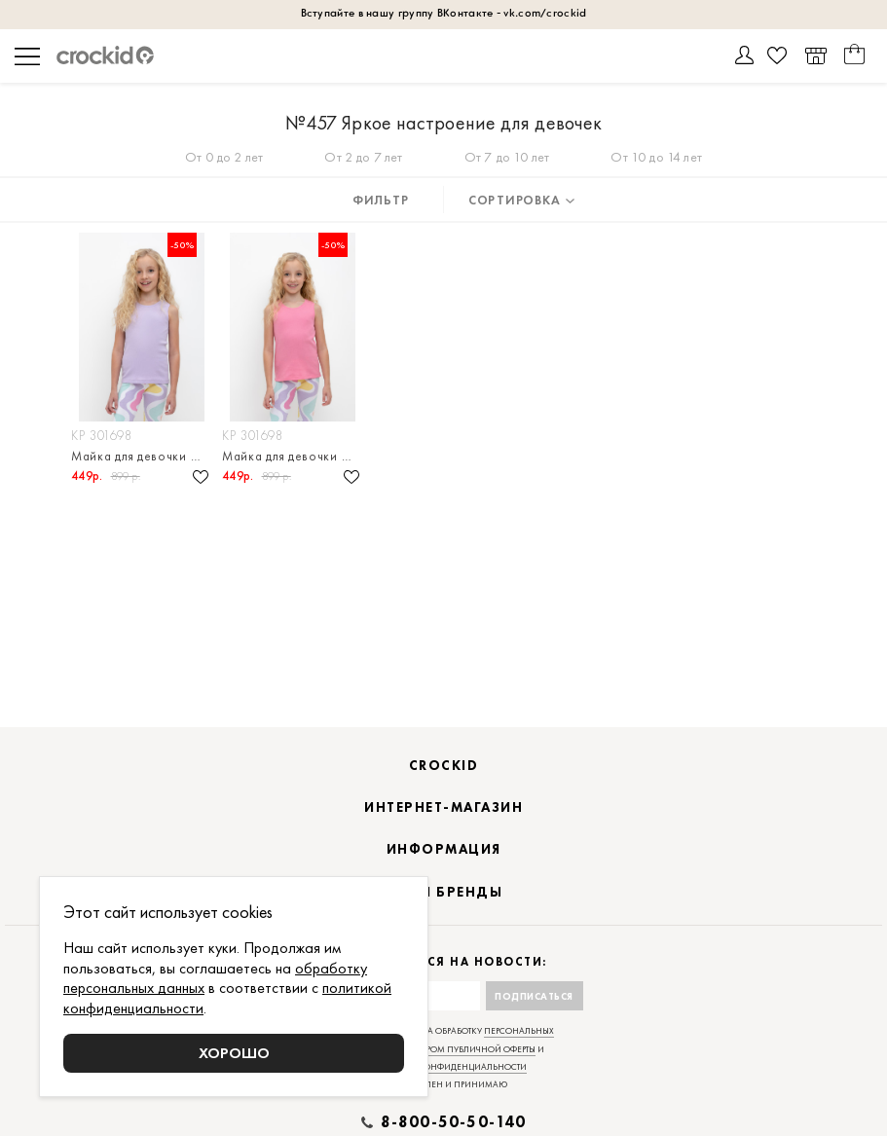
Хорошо (234, 1053)
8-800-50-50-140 (454, 1122)
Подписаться (534, 996)
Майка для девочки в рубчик (141, 456)
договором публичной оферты (463, 1049)
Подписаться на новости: (443, 962)
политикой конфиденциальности (443, 1067)
